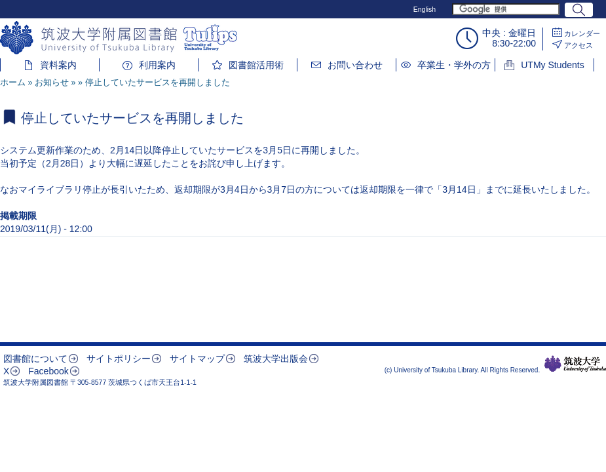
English (424, 9)
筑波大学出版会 (276, 358)
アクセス (578, 45)
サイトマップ (197, 358)
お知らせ (52, 82)
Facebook (48, 371)
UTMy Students (552, 65)
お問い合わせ (355, 65)
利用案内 (157, 65)
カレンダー (582, 33)
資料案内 (58, 65)
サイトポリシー (118, 358)
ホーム (13, 82)
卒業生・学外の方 (454, 65)
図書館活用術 (256, 65)
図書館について (35, 358)
